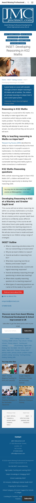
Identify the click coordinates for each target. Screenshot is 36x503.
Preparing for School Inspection (18, 486)
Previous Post (11, 419)
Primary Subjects (24, 40)
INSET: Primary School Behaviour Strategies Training (26, 400)
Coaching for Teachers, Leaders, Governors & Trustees (18, 498)
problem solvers (27, 352)
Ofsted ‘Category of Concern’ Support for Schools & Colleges (18, 491)
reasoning (16, 355)
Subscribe (28, 331)
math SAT (28, 348)
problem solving (7, 355)
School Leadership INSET (18, 478)
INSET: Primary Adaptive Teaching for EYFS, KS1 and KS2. (9, 378)
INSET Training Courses (12, 34)
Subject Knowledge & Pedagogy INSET (18, 474)
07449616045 (6, 306)
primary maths (6, 352)
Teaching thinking (24, 355)
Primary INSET (24, 350)
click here (26, 192)
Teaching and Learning (18, 43)
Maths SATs (10, 350)
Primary (17, 350)
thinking (4, 357)
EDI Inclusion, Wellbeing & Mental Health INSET (18, 482)
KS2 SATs (21, 348)
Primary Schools (11, 40)
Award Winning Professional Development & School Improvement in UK (14, 2)
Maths (4, 350)
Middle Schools (13, 37)
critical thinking (18, 345)
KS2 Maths (14, 348)
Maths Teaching (26, 34)
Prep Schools (24, 37)
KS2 (8, 348)
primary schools (17, 352)
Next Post (24, 418)
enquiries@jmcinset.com (10, 301)
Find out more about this (13, 292)
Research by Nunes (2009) (11, 143)
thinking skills (11, 357)
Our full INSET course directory (18, 466)
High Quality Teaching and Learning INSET (18, 470)
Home (4, 80)
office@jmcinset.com (18, 453)
